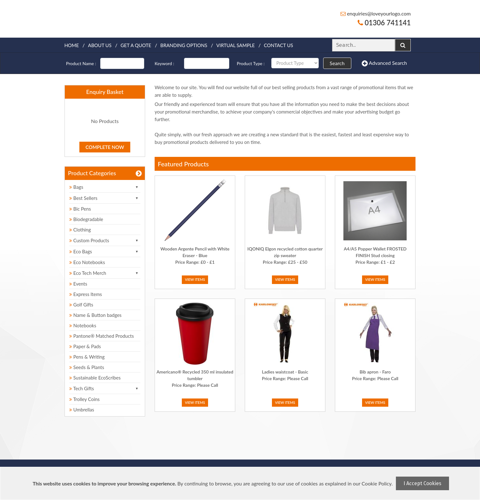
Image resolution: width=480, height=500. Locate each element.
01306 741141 (384, 22)
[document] (240, 483)
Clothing (80, 229)
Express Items (85, 294)
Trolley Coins (85, 399)
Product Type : (251, 63)
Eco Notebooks (87, 262)
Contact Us (278, 45)
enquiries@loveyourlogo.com (376, 13)
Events (78, 284)
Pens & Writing (87, 357)
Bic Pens (80, 209)
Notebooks (82, 325)
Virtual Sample (235, 45)
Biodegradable (86, 219)
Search (337, 63)
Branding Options (183, 45)
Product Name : (81, 63)
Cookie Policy (376, 483)
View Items (195, 279)
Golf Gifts (81, 304)
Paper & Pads (85, 346)
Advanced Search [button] (384, 63)
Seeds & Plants (86, 367)
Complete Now (105, 147)
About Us (99, 45)
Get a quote (135, 45)
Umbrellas (81, 409)
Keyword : (164, 63)
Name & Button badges (95, 315)
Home (71, 45)
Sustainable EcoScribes (94, 377)
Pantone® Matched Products (101, 336)
